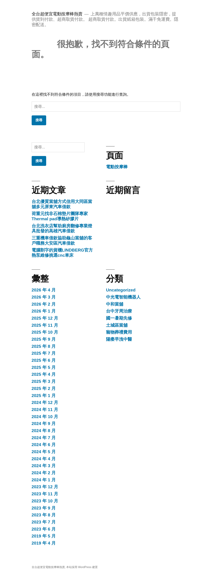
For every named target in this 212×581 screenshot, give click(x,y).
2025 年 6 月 (44, 360)
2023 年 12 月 (45, 486)
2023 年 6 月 (44, 529)
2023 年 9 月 (44, 508)
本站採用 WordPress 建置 (82, 567)
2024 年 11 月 (45, 409)
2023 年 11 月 (45, 494)
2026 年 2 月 (44, 304)
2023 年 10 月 (45, 501)
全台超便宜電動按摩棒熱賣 (57, 14)
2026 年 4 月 (44, 290)
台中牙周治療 (119, 311)
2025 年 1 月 (44, 395)
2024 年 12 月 (45, 402)
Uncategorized (121, 290)
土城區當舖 (117, 325)
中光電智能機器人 (123, 297)
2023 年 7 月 (44, 522)
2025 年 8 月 (44, 346)
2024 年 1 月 (44, 480)
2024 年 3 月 (44, 465)
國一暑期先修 (119, 318)
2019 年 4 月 (44, 543)
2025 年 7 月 (44, 353)
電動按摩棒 (117, 166)
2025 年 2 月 (44, 388)
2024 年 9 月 (44, 423)
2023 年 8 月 (44, 515)
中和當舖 (114, 304)
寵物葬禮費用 (119, 332)
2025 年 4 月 (44, 374)
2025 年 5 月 (44, 367)
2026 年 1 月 (44, 311)
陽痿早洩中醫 (119, 339)
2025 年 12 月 (45, 318)
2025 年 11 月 (45, 325)
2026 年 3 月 (44, 297)
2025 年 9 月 (44, 339)
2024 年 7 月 (44, 437)
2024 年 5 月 (44, 451)
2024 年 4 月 (44, 458)
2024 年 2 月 (44, 472)
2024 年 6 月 (44, 444)
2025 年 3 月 (44, 381)
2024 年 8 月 (44, 430)
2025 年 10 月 (45, 332)
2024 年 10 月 (45, 416)
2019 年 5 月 (44, 536)
